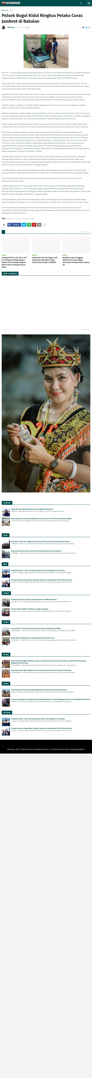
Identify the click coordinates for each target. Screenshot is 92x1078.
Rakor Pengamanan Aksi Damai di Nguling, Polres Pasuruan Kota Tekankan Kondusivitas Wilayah (41, 518)
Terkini (32, 218)
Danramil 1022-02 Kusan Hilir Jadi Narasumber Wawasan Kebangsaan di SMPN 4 (36, 628)
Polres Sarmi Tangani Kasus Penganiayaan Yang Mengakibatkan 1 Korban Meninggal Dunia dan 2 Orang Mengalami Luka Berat (50, 699)
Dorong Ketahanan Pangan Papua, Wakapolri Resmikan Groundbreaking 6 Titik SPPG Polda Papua (41, 580)
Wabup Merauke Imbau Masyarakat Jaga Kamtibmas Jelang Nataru (32, 509)
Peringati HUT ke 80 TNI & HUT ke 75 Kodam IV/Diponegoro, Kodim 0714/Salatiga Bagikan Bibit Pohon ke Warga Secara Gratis (14, 262)
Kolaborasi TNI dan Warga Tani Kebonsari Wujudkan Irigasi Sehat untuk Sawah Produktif (44, 260)
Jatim (13, 218)
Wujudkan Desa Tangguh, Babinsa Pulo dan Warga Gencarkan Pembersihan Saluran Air (76, 261)
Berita (11, 10)
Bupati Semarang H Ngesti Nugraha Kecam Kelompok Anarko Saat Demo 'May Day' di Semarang (41, 670)
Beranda (5, 10)
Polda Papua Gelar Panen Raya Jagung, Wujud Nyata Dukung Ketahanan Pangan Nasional (39, 690)
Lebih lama (85, 330)
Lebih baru (6, 330)
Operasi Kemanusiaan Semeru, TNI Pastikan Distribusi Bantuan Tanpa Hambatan (36, 551)
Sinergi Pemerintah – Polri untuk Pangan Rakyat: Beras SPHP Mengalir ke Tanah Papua (38, 570)
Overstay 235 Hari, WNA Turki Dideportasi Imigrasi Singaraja (29, 609)
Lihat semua (86, 232)
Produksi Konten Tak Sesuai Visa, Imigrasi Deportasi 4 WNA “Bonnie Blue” (34, 599)
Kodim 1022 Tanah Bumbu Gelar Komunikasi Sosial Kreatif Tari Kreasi (32, 638)
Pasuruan (26, 218)
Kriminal (19, 218)
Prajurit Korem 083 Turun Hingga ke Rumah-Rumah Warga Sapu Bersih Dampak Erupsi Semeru (40, 541)
